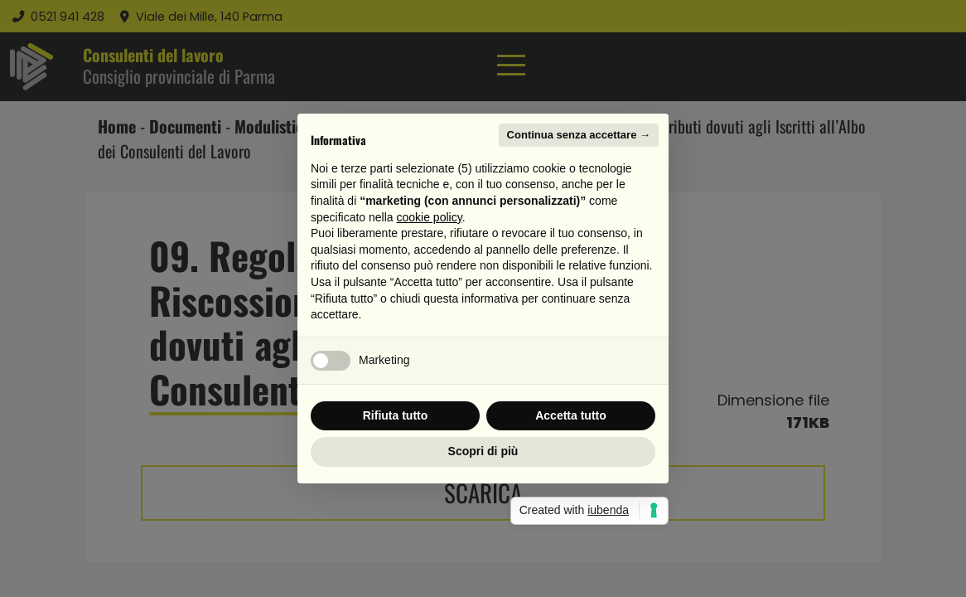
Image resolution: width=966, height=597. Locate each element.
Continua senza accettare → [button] (578, 135)
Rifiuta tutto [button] (395, 415)
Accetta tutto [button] (570, 415)
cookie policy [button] (429, 217)
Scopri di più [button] (483, 451)
